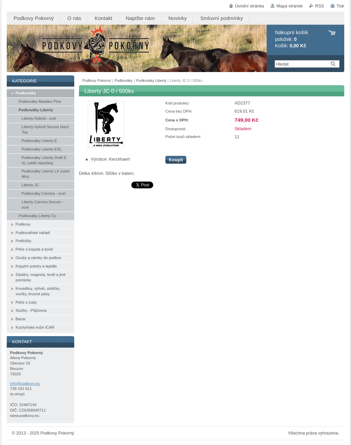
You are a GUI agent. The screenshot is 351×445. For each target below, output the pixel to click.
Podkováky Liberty (151, 80)
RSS (319, 5)
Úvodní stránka (249, 5)
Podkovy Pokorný (96, 80)
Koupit (176, 159)
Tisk (340, 5)
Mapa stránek (289, 5)
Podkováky (124, 80)
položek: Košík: (291, 39)
